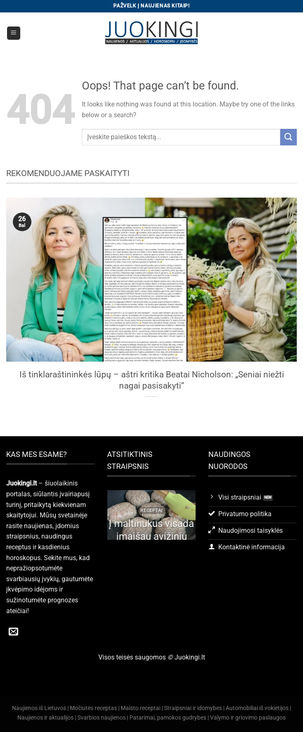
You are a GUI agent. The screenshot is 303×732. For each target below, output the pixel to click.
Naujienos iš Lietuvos (39, 708)
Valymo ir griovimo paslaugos (248, 717)
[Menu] (14, 33)
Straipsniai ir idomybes (193, 708)
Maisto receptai (140, 708)
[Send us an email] (13, 632)
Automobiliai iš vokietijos (257, 708)
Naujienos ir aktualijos (45, 717)
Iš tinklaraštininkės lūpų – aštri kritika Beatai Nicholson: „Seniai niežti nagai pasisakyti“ (151, 380)
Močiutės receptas (93, 708)
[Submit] (288, 137)
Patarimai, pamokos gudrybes (167, 717)
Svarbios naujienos (101, 717)
